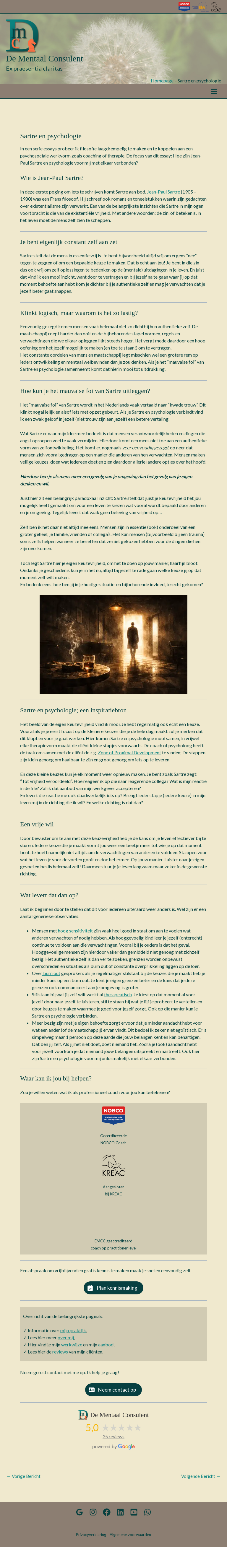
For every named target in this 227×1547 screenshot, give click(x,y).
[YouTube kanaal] (129, 1512)
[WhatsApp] (140, 1512)
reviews (60, 1355)
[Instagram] (97, 1512)
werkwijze (71, 1348)
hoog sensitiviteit (75, 934)
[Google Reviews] (87, 1512)
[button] (113, 1291)
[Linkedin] (119, 1512)
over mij (66, 1341)
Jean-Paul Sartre (163, 195)
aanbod (106, 1348)
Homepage (162, 84)
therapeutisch (118, 998)
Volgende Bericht (200, 1479)
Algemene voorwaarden (130, 1534)
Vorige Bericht (23, 1479)
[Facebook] (108, 1512)
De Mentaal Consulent (46, 61)
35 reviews (113, 1440)
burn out (51, 976)
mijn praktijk (73, 1334)
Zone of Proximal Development (129, 755)
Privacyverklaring (91, 1534)
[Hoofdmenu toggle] (214, 95)
